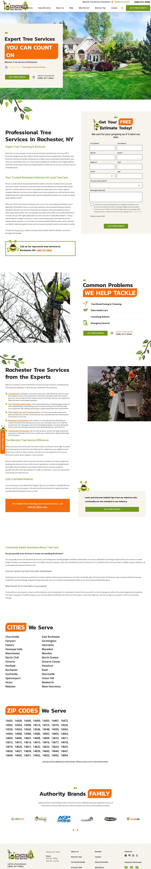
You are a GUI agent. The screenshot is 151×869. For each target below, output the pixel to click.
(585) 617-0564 (142, 2)
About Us (75, 852)
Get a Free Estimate (116, 226)
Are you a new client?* (98, 181)
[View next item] (78, 830)
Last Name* (121, 143)
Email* (119, 153)
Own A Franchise (101, 862)
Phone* (93, 153)
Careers (98, 857)
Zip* (119, 172)
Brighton (21, 230)
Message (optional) (97, 190)
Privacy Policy (137, 211)
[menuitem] (27, 8)
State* (92, 172)
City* (119, 162)
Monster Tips (76, 857)
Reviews (98, 852)
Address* (93, 162)
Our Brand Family (78, 862)
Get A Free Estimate (138, 8)
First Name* (95, 143)
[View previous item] (73, 830)
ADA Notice (99, 867)
